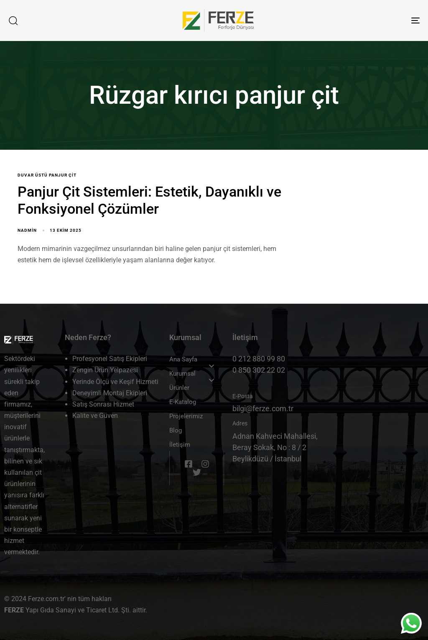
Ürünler (179, 388)
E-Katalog (182, 402)
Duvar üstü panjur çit (47, 175)
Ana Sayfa (183, 359)
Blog (175, 430)
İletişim (179, 444)
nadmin (27, 230)
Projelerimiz (186, 416)
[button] (13, 20)
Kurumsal (182, 373)
